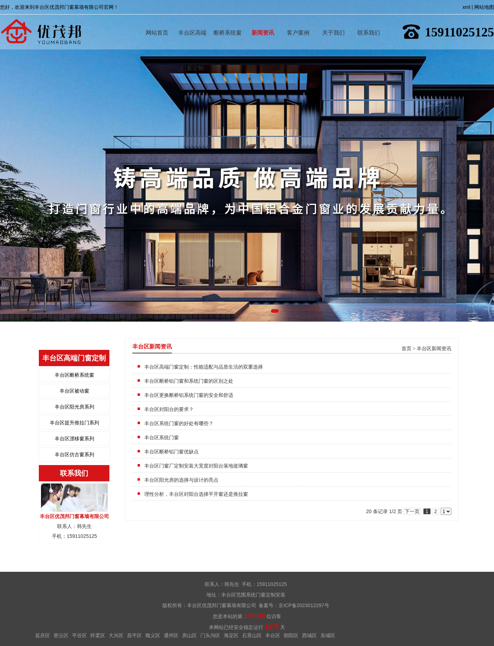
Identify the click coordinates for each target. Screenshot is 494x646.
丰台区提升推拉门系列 (74, 422)
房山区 (189, 635)
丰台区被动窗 (74, 391)
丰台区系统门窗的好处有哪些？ (178, 423)
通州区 (171, 635)
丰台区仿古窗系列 (74, 454)
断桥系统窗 (227, 22)
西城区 (309, 635)
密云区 (61, 635)
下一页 (412, 511)
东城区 (327, 635)
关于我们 (333, 22)
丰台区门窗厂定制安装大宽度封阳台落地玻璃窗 (196, 466)
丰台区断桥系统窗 (74, 375)
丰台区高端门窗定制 (192, 22)
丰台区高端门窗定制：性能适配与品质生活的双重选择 (203, 367)
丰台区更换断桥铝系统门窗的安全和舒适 (188, 395)
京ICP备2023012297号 (303, 605)
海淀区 (231, 635)
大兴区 (116, 635)
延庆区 (42, 635)
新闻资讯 (263, 22)
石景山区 (252, 635)
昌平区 (134, 635)
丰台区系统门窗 (161, 437)
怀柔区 (97, 635)
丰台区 (272, 635)
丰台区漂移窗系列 (74, 438)
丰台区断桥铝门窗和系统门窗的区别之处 (188, 381)
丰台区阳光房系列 (74, 407)
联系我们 (369, 22)
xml (466, 7)
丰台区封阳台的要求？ (169, 409)
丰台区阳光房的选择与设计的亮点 (181, 480)
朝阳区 (291, 635)
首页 (406, 348)
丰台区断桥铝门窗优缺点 (171, 451)
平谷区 (79, 635)
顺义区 (152, 635)
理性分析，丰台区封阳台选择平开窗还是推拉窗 (196, 494)
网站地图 (484, 7)
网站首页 (157, 22)
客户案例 (298, 22)
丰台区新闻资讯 (434, 348)
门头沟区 (210, 635)
